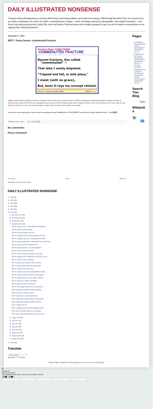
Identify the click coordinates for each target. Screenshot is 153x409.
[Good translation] (5, 377)
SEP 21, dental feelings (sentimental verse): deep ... (28, 253)
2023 (12, 206)
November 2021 (17, 218)
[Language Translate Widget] (17, 354)
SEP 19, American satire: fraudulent (23, 260)
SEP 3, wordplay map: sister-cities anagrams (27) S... (28, 308)
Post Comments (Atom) (23, 182)
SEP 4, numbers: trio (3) (19, 305)
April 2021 (15, 330)
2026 (12, 197)
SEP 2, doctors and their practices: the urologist (26, 311)
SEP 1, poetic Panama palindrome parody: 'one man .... (29, 314)
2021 (12, 212)
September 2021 (17, 224)
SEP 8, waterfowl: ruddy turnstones (23, 293)
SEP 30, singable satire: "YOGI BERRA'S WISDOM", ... (29, 226)
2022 (12, 209)
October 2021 (16, 221)
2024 (12, 203)
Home (67, 178)
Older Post (122, 178)
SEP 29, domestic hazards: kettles (22, 229)
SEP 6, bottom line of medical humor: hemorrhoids (27, 299)
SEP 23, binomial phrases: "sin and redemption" (26, 247)
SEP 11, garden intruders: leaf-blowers (24, 284)
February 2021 (16, 335)
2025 (12, 200)
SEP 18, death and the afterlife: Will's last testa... (27, 262)
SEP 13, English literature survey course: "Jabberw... (28, 278)
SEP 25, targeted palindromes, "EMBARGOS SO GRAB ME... (31, 241)
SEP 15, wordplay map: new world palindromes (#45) (28, 271)
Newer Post (11, 178)
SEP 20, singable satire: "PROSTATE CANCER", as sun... (30, 256)
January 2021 (16, 338)
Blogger (101, 362)
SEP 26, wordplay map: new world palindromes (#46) (28, 238)
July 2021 (15, 320)
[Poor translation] (11, 377)
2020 (12, 342)
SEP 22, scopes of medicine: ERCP (23, 250)
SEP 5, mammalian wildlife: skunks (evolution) (26, 302)
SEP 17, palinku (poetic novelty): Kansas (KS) (26, 265)
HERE (115, 112)
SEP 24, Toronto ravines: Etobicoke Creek (25, 244)
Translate (20, 357)
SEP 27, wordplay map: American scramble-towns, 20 (28, 235)
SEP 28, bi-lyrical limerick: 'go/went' (23, 232)
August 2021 (16, 317)
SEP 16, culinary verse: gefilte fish (22, 268)
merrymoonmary (85, 362)
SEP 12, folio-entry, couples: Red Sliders (24, 281)
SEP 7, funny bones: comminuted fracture (25, 296)
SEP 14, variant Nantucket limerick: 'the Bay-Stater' (28, 275)
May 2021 (15, 327)
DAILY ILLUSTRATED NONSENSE (54, 9)
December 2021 (17, 215)
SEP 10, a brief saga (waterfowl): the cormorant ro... (28, 287)
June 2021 (15, 324)
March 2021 (16, 332)
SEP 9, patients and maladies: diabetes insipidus (26, 290)
